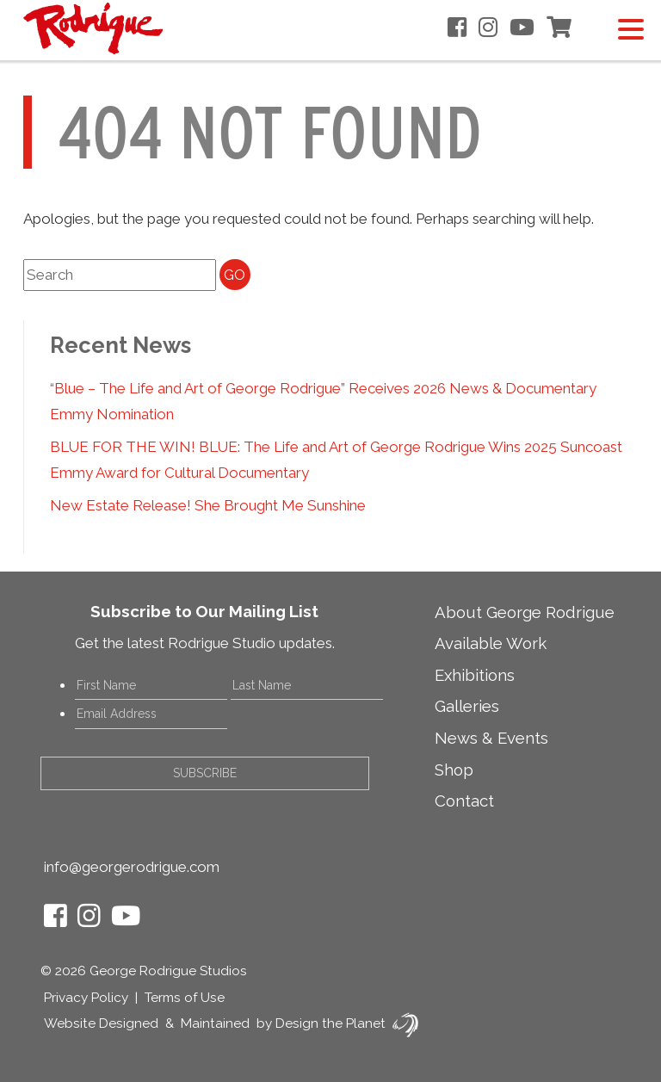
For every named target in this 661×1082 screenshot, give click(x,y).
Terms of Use (185, 997)
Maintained (215, 1023)
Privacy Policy (86, 997)
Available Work (491, 643)
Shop (454, 769)
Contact (464, 800)
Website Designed (101, 1023)
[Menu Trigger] (630, 28)
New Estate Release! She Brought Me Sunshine (208, 505)
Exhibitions (475, 674)
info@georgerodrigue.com (131, 866)
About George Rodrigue (525, 612)
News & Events (491, 737)
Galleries (467, 705)
